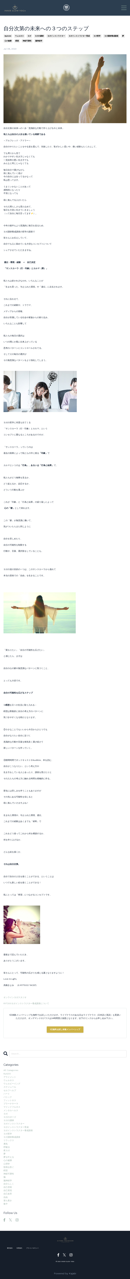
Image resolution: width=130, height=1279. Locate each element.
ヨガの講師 (39, 36)
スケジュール (9, 1087)
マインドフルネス (11, 1107)
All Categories (10, 1070)
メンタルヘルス (10, 1110)
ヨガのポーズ (9, 1117)
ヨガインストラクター (56, 36)
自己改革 (7, 1194)
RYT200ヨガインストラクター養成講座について (26, 1003)
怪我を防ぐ (8, 1167)
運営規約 (10, 1248)
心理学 (6, 1164)
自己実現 (7, 1190)
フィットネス (9, 1100)
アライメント (9, 1077)
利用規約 (19, 1248)
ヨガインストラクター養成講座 (18, 1130)
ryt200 (8, 36)
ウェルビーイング (11, 1083)
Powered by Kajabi (65, 1273)
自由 (5, 1197)
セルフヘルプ (9, 1090)
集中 (5, 1204)
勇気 (5, 1144)
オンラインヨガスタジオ (15, 997)
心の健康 (8, 41)
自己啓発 (7, 1187)
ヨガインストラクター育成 (79, 36)
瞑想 (17, 41)
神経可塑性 (27, 41)
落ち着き (7, 1200)
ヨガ (29, 36)
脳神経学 (38, 41)
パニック (7, 1097)
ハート (6, 1094)
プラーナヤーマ (10, 1103)
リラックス (8, 1140)
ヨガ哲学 (97, 36)
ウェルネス (19, 36)
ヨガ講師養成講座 (111, 36)
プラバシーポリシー (32, 1248)
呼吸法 (6, 1147)
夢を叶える (8, 1157)
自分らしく (8, 1184)
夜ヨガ (6, 1150)
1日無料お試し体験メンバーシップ (65, 1029)
